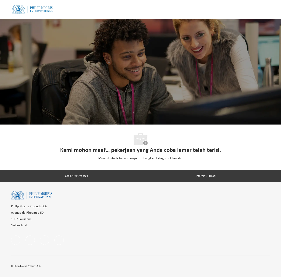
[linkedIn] (30, 240)
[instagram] (44, 240)
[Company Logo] (32, 9)
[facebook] (15, 240)
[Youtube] (59, 240)
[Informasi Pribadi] (206, 176)
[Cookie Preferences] (76, 176)
